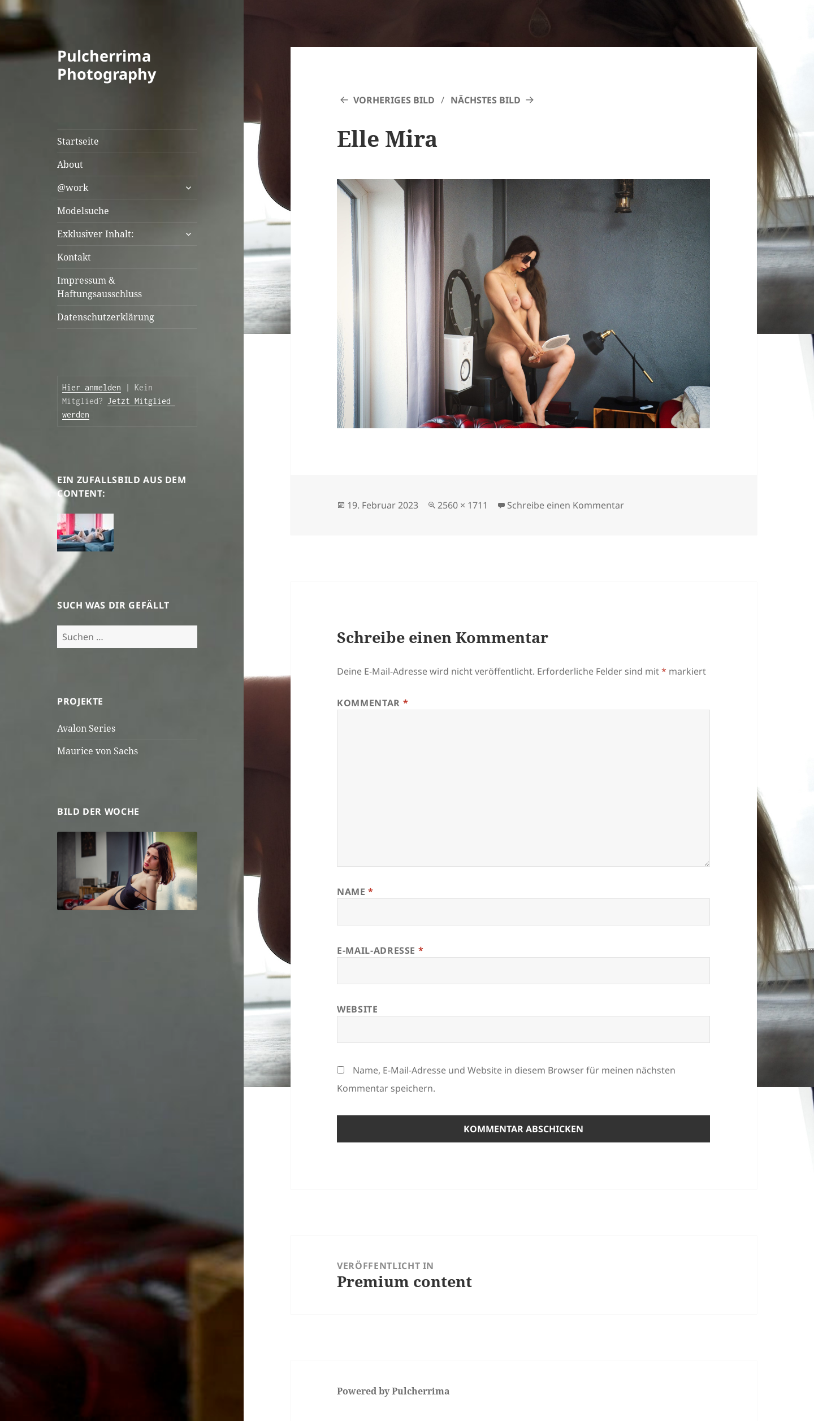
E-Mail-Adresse (380, 950)
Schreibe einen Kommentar (565, 505)
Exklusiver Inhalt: (95, 234)
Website (357, 1009)
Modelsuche (83, 211)
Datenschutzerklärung (105, 317)
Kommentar (372, 703)
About (70, 164)
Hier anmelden (91, 387)
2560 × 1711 (463, 505)
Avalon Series (86, 728)
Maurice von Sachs (97, 751)
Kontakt (74, 257)
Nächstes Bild (486, 100)
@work (72, 187)
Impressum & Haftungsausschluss (99, 287)
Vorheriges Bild (394, 100)
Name (355, 891)
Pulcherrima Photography (106, 64)
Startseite (78, 141)
